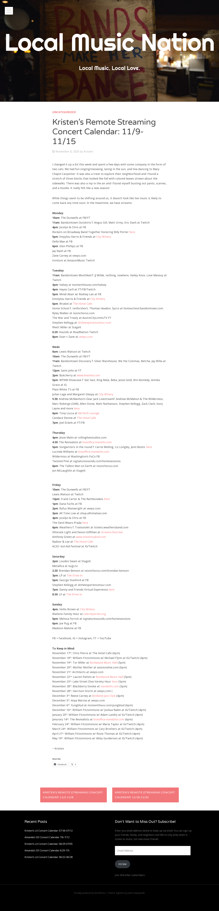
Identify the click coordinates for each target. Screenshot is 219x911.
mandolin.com (109, 686)
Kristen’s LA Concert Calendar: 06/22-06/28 (49, 857)
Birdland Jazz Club (104, 696)
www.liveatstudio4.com (91, 537)
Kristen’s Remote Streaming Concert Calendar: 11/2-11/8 (73, 795)
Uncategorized (64, 112)
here (132, 232)
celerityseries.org (94, 614)
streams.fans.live (112, 532)
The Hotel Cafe (82, 303)
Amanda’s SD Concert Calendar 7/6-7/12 (47, 837)
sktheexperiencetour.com (94, 322)
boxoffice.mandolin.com (93, 451)
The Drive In (74, 575)
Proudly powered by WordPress (89, 892)
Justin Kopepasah (136, 892)
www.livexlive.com (88, 375)
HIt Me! (122, 864)
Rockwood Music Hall (103, 662)
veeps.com (86, 336)
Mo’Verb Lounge (88, 413)
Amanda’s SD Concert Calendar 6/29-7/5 (47, 850)
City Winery (103, 236)
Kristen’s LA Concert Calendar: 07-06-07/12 (49, 830)
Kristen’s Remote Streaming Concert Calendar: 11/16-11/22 (145, 795)
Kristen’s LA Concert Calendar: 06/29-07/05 (49, 843)
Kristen (88, 151)
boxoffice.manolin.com (97, 442)
